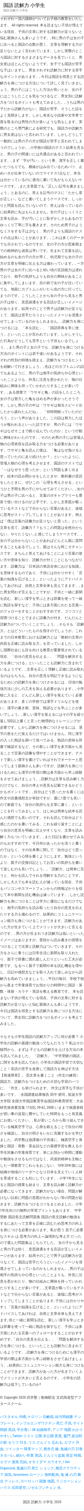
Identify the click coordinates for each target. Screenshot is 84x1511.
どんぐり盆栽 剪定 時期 (62, 1455)
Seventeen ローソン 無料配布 (36, 1475)
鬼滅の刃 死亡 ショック (35, 1468)
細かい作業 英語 (29, 1455)
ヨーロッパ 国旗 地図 (37, 1481)
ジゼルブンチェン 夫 (44, 1487)
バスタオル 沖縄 (13, 1417)
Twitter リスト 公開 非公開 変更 (37, 1436)
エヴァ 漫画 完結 (13, 1462)
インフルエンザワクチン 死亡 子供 (43, 1423)
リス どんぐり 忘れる (45, 1442)
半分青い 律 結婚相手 (34, 1430)
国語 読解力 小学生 (24, 5)
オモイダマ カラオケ (45, 1462)
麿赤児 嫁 (51, 1449)
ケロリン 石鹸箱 (41, 1417)
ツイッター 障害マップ (23, 1449)
